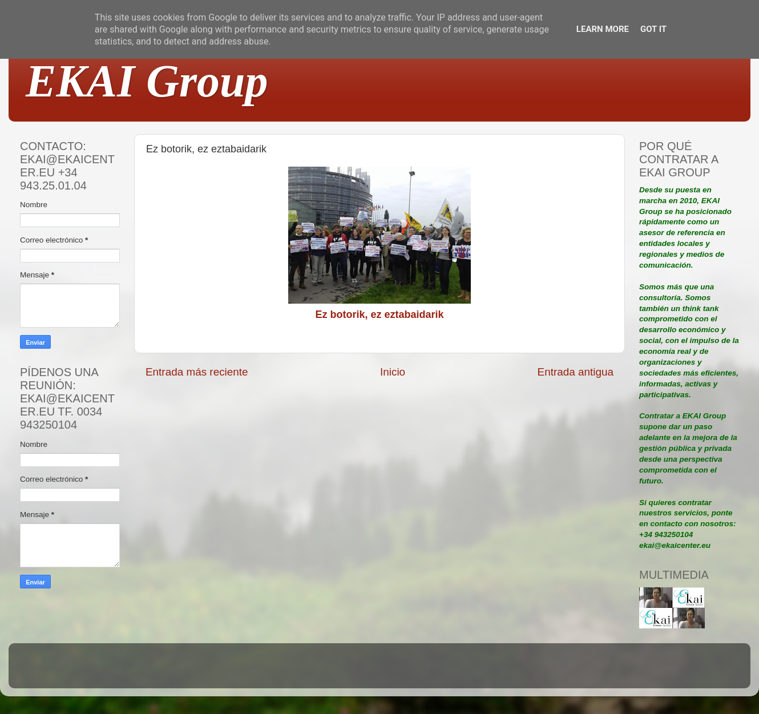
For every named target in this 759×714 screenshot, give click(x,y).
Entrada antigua (575, 372)
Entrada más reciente (197, 372)
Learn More (602, 29)
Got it (653, 29)
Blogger (454, 671)
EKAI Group (147, 81)
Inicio (392, 372)
